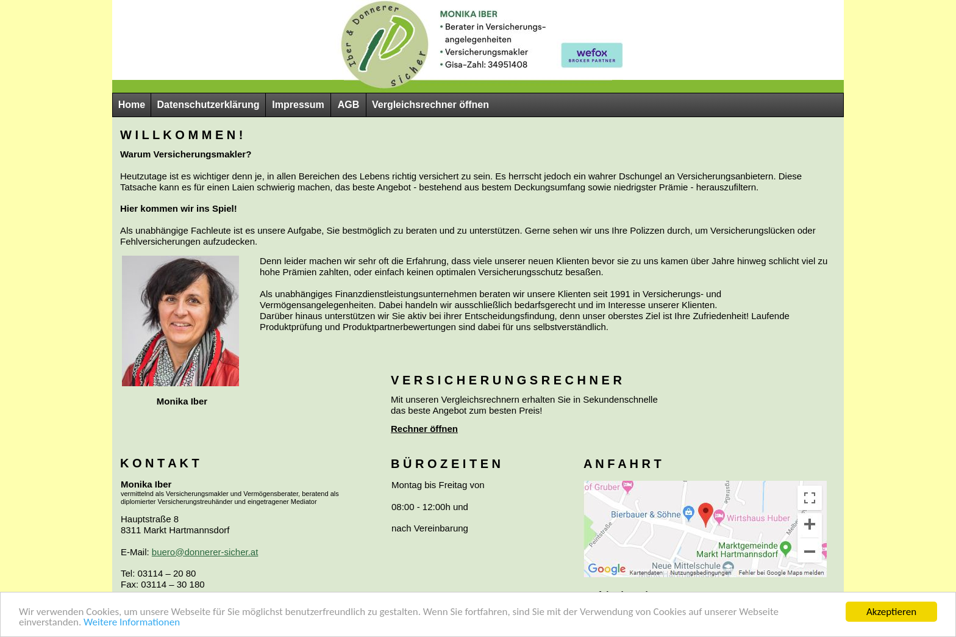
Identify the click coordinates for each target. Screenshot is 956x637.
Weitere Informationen (132, 622)
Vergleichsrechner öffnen (430, 104)
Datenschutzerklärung (208, 104)
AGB (349, 104)
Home (131, 104)
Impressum (298, 104)
